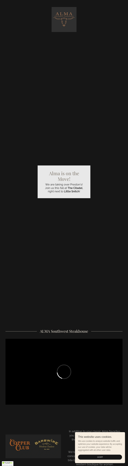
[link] (64, 19)
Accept (100, 457)
